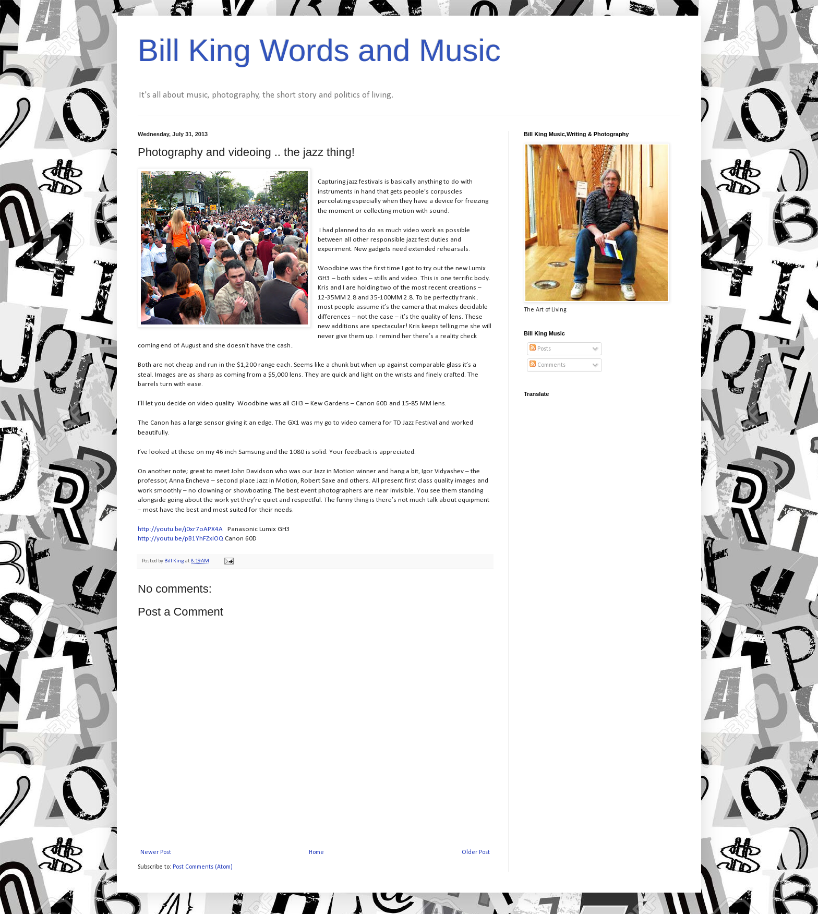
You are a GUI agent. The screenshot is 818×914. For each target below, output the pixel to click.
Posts (540, 349)
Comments (548, 365)
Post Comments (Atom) (203, 867)
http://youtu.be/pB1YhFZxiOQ (180, 538)
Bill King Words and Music (319, 50)
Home (316, 852)
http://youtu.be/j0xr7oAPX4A (180, 529)
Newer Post (155, 852)
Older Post (476, 852)
